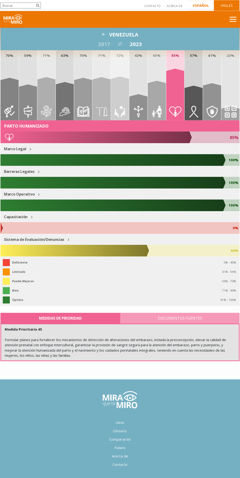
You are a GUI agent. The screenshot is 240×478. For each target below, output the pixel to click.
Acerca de (174, 6)
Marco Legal (15, 148)
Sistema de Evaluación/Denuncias (34, 239)
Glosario (120, 430)
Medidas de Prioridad (60, 318)
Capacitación (16, 216)
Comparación (120, 439)
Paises (120, 447)
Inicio (120, 422)
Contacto (152, 6)
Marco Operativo (19, 194)
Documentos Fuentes (180, 318)
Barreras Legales (19, 171)
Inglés (227, 5)
